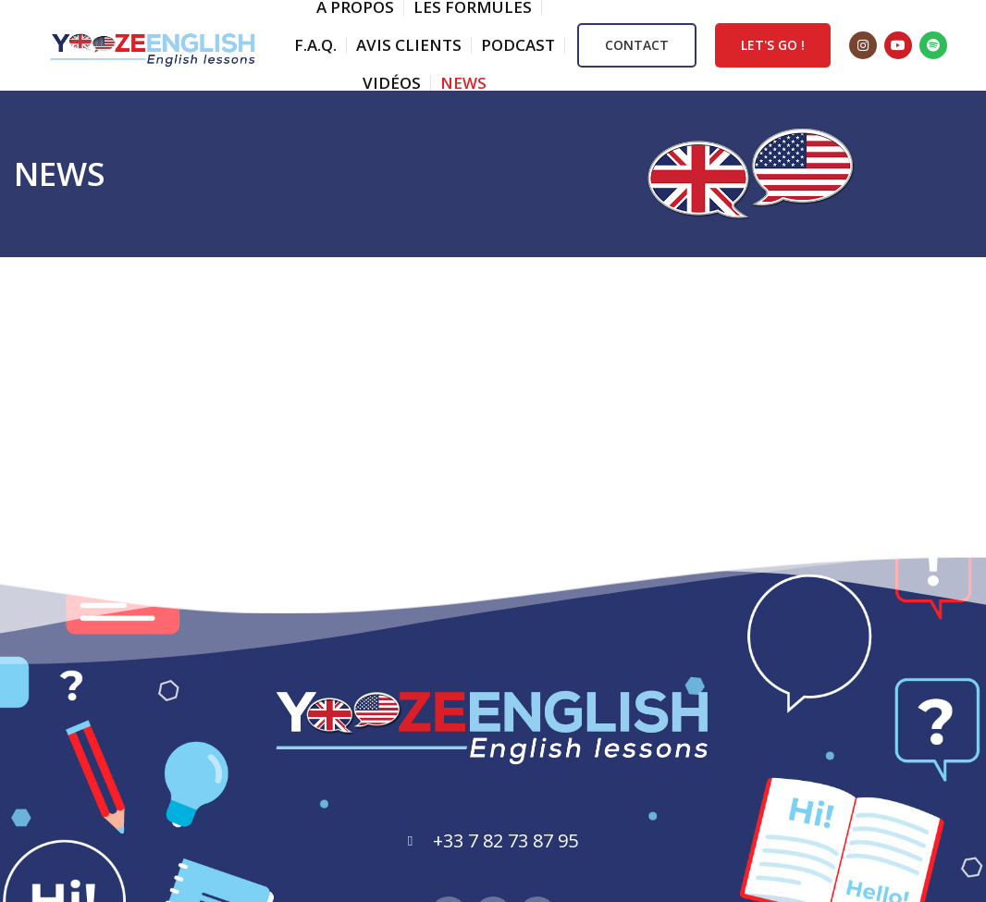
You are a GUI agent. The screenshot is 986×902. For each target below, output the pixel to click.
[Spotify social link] (933, 46)
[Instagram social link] (863, 46)
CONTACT (637, 46)
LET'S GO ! (773, 46)
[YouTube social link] (898, 46)
